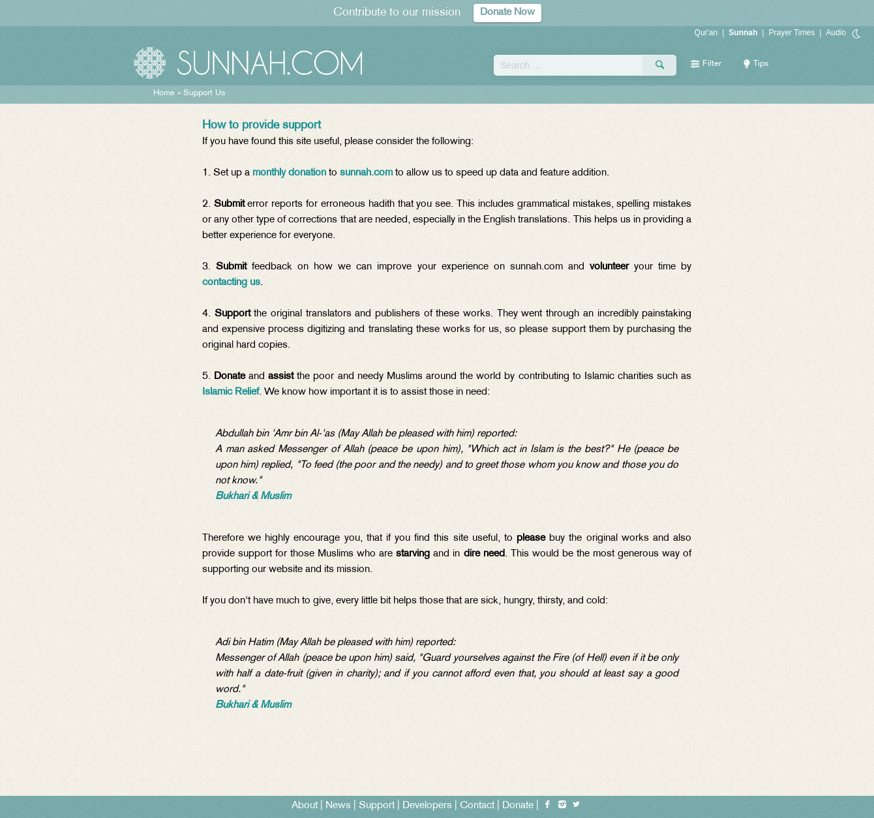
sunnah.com (366, 173)
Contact (477, 806)
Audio (836, 32)
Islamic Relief (230, 392)
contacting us (231, 283)
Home (164, 93)
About (305, 806)
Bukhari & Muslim (253, 497)
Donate (518, 806)
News (338, 806)
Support (377, 806)
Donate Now (507, 13)
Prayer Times (791, 32)
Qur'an (706, 32)
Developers (427, 806)
